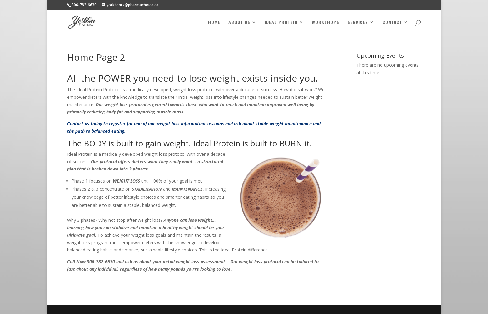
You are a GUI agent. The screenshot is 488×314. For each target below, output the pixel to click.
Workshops (325, 22)
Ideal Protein (281, 22)
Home (214, 22)
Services (357, 22)
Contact (392, 22)
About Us (239, 22)
